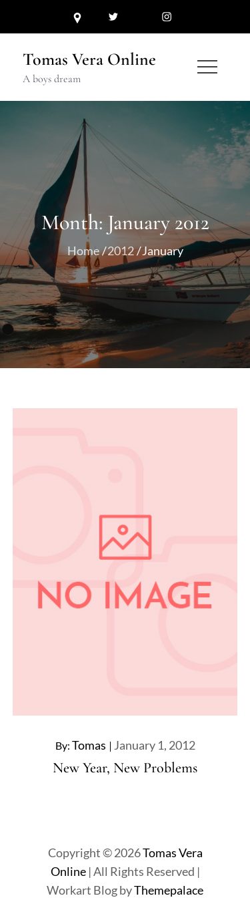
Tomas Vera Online (89, 59)
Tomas (89, 745)
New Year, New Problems (125, 767)
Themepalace (168, 890)
